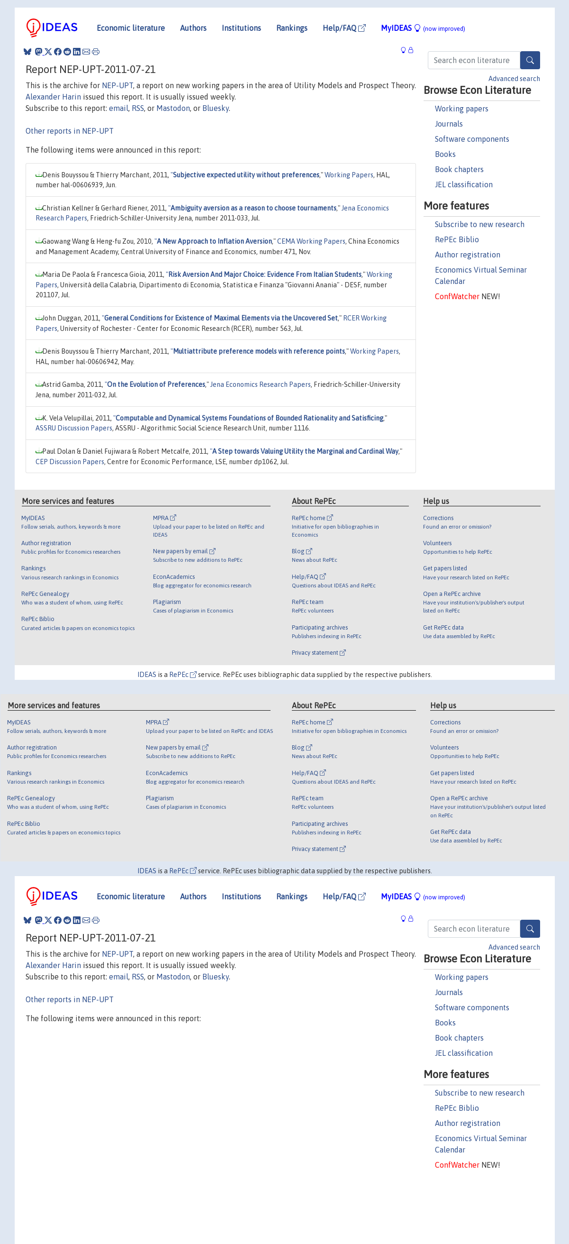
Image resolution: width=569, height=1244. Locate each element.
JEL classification (464, 184)
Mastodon (173, 108)
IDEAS (146, 674)
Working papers (461, 108)
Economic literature (131, 28)
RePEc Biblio (457, 239)
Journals (449, 123)
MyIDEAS (423, 28)
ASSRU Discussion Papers (74, 428)
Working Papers (349, 175)
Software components (472, 139)
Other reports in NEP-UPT (70, 131)
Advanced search (514, 78)
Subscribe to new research (479, 224)
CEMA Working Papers (311, 241)
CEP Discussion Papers (70, 462)
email (118, 108)
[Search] (530, 60)
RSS (138, 108)
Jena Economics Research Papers (260, 384)
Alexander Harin (53, 96)
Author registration (467, 254)
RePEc (183, 674)
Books (445, 154)
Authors (193, 28)
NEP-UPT (117, 85)
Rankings (291, 28)
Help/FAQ (344, 28)
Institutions (241, 28)
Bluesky (215, 108)
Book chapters (459, 169)
